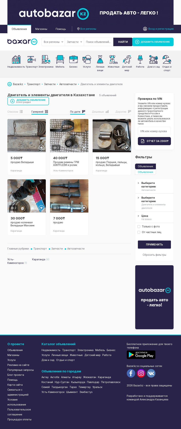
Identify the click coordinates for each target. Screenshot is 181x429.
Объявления (19, 28)
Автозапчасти (75, 248)
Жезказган (89, 377)
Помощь (61, 28)
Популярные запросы (20, 369)
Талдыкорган (59, 387)
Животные (113, 66)
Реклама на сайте (18, 364)
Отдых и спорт (65, 359)
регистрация (166, 28)
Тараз (73, 387)
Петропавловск (110, 382)
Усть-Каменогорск (53, 391)
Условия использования (16, 402)
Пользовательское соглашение (19, 412)
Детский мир (92, 354)
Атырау (76, 377)
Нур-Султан (62, 382)
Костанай (47, 382)
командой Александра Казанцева (147, 399)
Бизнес (73, 66)
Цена (154, 217)
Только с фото (148, 226)
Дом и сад (153, 66)
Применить (154, 244)
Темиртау (84, 387)
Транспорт (32, 66)
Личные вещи (59, 354)
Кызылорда (78, 382)
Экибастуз (86, 391)
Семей (46, 387)
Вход (151, 28)
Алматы (66, 377)
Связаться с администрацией (17, 392)
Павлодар (93, 382)
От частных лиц (149, 232)
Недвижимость (16, 66)
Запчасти (74, 41)
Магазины (41, 28)
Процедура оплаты (19, 419)
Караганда (104, 377)
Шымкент (72, 391)
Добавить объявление (31, 101)
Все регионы (53, 41)
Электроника (45, 66)
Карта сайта (15, 384)
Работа (140, 66)
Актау (45, 377)
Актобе (54, 377)
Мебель (60, 66)
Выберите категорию (154, 186)
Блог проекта (15, 374)
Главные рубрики (18, 248)
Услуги (87, 66)
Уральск (97, 387)
